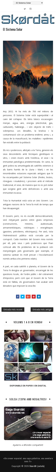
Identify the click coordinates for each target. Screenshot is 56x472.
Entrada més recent (12, 309)
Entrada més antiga (42, 309)
